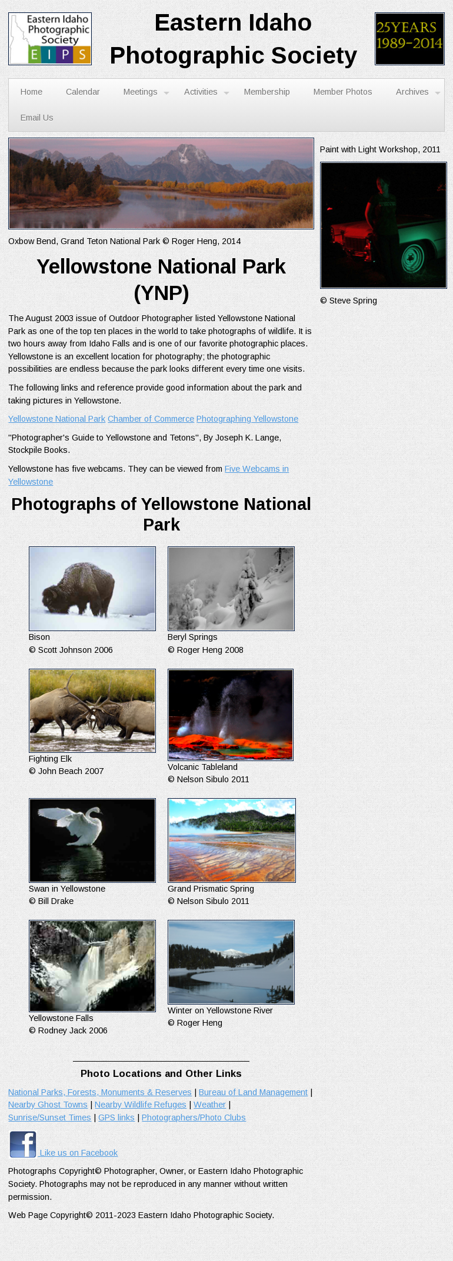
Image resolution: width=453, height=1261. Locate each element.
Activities (206, 92)
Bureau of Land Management (253, 1092)
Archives (418, 92)
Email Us (37, 117)
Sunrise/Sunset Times (49, 1117)
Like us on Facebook (63, 1152)
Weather (210, 1104)
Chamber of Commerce (151, 418)
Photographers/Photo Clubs (194, 1117)
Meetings (146, 92)
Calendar (83, 91)
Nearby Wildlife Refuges (140, 1104)
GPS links (116, 1117)
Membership (267, 91)
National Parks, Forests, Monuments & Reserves (100, 1092)
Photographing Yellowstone (247, 418)
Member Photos (343, 91)
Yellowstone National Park (56, 418)
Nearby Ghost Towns (48, 1104)
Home (31, 91)
